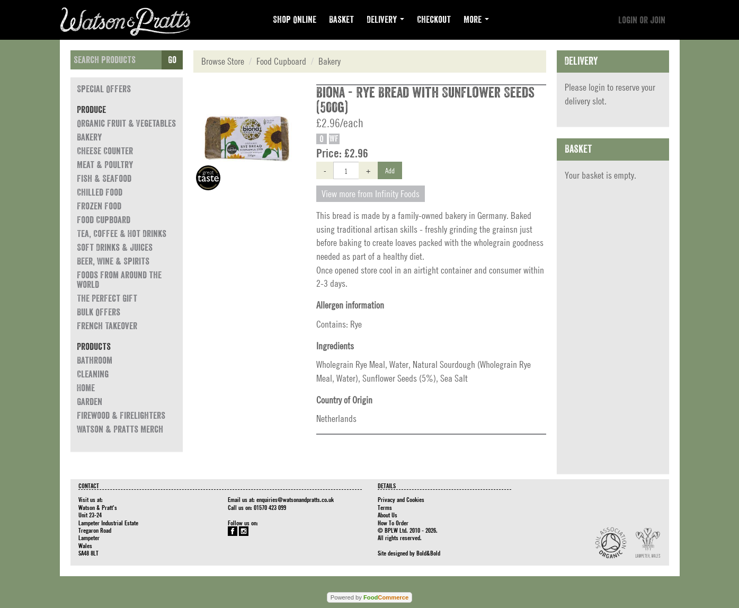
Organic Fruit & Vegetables (126, 123)
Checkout (434, 19)
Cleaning (93, 374)
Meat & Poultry (105, 165)
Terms (385, 507)
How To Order (393, 522)
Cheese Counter (105, 151)
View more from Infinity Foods (371, 193)
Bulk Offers (98, 312)
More (476, 19)
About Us (387, 514)
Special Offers (104, 89)
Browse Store (222, 61)
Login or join (641, 20)
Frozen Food (99, 206)
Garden (89, 402)
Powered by (369, 597)
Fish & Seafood (104, 178)
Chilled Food (99, 192)
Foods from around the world (119, 279)
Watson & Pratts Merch (120, 429)
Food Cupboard (103, 220)
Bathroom (94, 360)
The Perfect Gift (107, 298)
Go (172, 60)
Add (390, 170)
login (597, 87)
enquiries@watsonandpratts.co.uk (295, 499)
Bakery (89, 137)
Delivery (385, 19)
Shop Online (294, 19)
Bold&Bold (428, 553)
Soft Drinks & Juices (115, 247)
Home (86, 388)
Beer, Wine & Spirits (113, 261)
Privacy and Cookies (401, 499)
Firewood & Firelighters (121, 415)
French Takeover (107, 326)
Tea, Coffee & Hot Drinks (121, 234)
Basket (341, 19)
